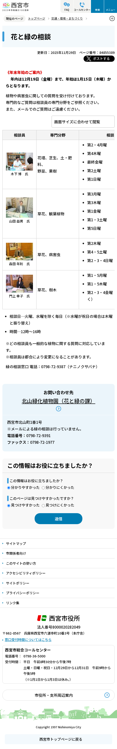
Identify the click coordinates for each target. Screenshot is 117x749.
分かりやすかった (25, 487)
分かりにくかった (60, 487)
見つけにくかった (60, 504)
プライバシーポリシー (22, 592)
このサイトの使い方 (21, 563)
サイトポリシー (17, 583)
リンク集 (12, 602)
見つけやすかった (25, 504)
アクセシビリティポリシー (26, 573)
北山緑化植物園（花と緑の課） (58, 400)
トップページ (36, 18)
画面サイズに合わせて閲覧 (77, 121)
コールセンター (82, 9)
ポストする (101, 58)
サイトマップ (16, 543)
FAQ (66, 9)
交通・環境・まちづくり (67, 18)
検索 (97, 9)
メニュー (110, 9)
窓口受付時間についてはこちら (28, 639)
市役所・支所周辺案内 (54, 695)
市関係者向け (16, 553)
